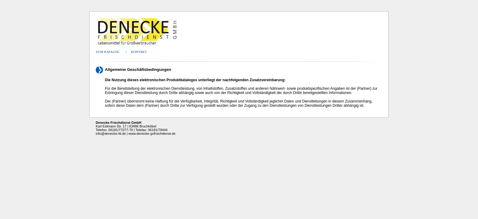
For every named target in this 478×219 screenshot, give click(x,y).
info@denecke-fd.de (111, 133)
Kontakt (139, 52)
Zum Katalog (108, 52)
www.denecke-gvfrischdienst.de (152, 133)
